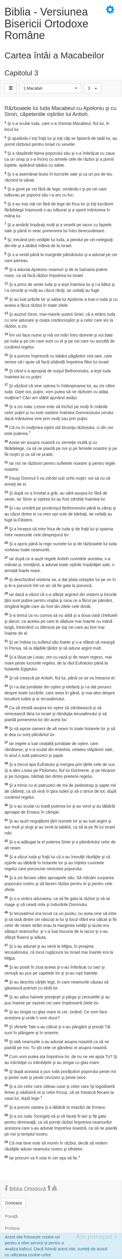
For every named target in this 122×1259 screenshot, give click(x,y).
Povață (11, 1216)
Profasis (12, 1228)
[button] (50, 88)
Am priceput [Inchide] (97, 1236)
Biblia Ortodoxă (31, 1188)
